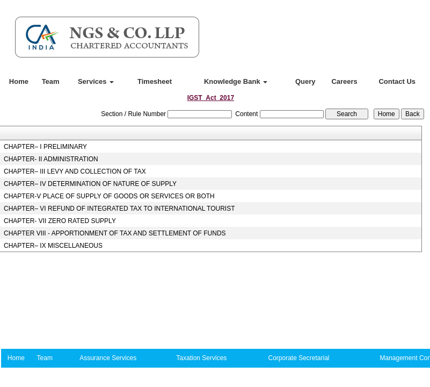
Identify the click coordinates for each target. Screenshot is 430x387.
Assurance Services (107, 358)
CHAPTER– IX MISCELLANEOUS (53, 245)
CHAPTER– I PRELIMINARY (45, 146)
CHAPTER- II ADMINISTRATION (51, 159)
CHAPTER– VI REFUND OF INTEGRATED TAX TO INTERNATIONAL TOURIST (119, 208)
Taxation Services (201, 358)
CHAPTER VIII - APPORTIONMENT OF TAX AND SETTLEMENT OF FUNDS (115, 233)
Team (51, 81)
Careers (344, 81)
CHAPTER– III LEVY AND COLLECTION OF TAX (75, 171)
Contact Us (397, 81)
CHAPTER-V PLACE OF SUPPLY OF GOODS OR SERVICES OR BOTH (109, 196)
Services (96, 81)
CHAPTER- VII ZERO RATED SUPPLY (60, 221)
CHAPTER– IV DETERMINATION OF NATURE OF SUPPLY (90, 184)
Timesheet (154, 81)
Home (18, 81)
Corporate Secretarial (298, 358)
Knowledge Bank (235, 81)
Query (305, 81)
